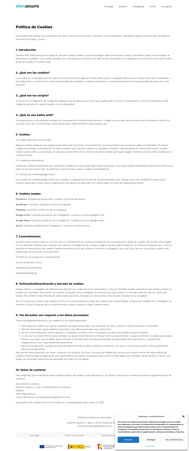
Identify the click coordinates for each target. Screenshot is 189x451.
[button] (183, 416)
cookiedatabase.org (76, 402)
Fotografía (138, 6)
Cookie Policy (150, 446)
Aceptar (128, 440)
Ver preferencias (174, 440)
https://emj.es (37, 55)
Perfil (153, 6)
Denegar (151, 440)
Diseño (123, 6)
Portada (108, 6)
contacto (166, 6)
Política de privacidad (74, 435)
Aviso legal (34, 435)
